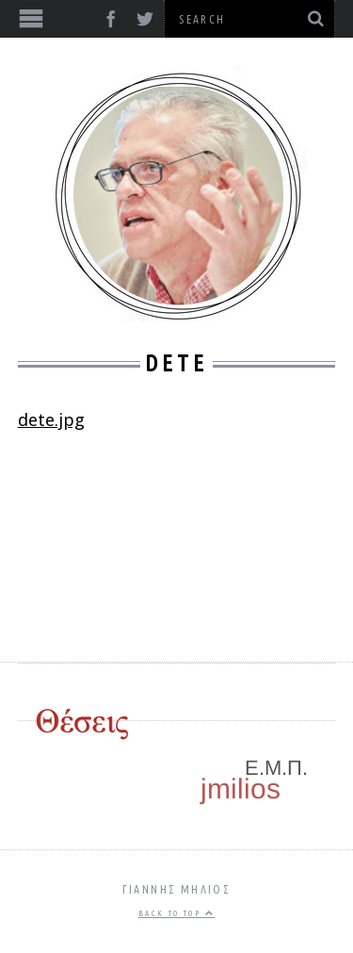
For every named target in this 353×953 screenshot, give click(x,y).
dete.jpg (51, 419)
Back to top (176, 913)
